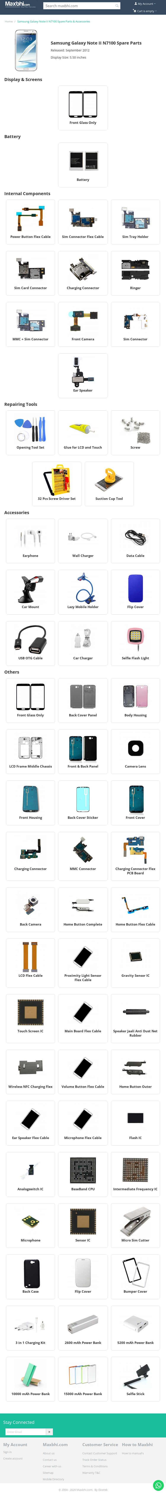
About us (48, 1453)
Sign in (7, 1452)
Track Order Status (94, 1460)
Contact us (50, 1460)
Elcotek (103, 1490)
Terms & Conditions (95, 1466)
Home (9, 21)
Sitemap (48, 1473)
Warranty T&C (91, 1473)
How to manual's (133, 1453)
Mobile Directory (53, 1479)
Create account (13, 1458)
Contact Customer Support (99, 1453)
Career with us (52, 1466)
